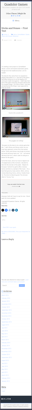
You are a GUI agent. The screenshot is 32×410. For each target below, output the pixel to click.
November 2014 (6, 316)
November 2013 (6, 351)
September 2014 (6, 322)
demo (15, 34)
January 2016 (5, 301)
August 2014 (5, 325)
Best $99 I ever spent (8, 227)
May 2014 (4, 334)
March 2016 (5, 295)
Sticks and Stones (6, 36)
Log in (3, 391)
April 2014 (4, 337)
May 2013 (4, 369)
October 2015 (5, 307)
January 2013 (5, 381)
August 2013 (5, 360)
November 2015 (6, 304)
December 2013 (6, 348)
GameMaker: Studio (23, 34)
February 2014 (5, 342)
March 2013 (5, 375)
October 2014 (5, 319)
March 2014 (5, 340)
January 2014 (5, 345)
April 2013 (4, 372)
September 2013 (6, 357)
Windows (15, 36)
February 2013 (5, 378)
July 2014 (4, 328)
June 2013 (4, 366)
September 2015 (6, 310)
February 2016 (5, 298)
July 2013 (4, 363)
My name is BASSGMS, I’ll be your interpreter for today (15, 232)
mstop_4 (6, 34)
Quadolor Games (16, 4)
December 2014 (6, 313)
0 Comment (18, 40)
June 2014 (4, 331)
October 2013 (5, 354)
